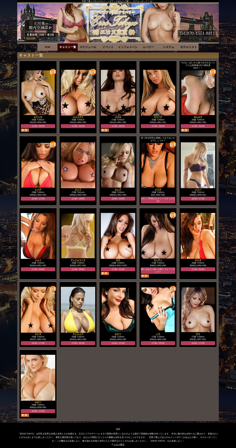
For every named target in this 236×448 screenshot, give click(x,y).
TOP (47, 47)
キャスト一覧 (67, 47)
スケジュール (87, 47)
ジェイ (38, 260)
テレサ (38, 334)
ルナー (118, 334)
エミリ (78, 189)
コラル (118, 117)
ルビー (38, 402)
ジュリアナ (78, 117)
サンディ (158, 260)
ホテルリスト (188, 47)
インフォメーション (128, 47)
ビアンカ (38, 117)
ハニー (198, 189)
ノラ (158, 334)
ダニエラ (198, 117)
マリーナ (158, 117)
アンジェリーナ (78, 260)
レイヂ (38, 189)
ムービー (148, 47)
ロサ (118, 260)
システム (168, 47)
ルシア (118, 189)
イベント (108, 47)
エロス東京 (119, 444)
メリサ (158, 189)
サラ (198, 334)
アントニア (78, 334)
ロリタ (198, 260)
